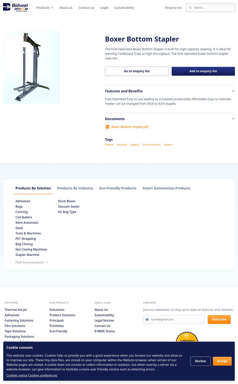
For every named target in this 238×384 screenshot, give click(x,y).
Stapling (134, 145)
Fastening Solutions (19, 321)
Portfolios (56, 327)
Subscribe (219, 320)
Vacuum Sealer (70, 207)
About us (65, 8)
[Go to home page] (15, 7)
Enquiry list (173, 8)
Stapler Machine (29, 255)
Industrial (122, 145)
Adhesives (24, 201)
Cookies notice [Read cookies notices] (16, 375)
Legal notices (104, 321)
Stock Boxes (68, 201)
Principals (56, 321)
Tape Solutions (15, 332)
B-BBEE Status (104, 332)
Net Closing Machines (33, 250)
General (109, 145)
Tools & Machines (151, 145)
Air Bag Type (68, 212)
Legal (104, 8)
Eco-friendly (58, 332)
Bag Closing (25, 244)
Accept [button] (222, 361)
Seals (21, 228)
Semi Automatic (28, 223)
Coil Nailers (25, 217)
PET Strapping (27, 239)
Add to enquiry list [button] (203, 71)
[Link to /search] (119, 262)
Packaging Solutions (19, 337)
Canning (23, 212)
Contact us (86, 8)
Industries (56, 311)
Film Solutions (15, 327)
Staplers (168, 145)
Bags (20, 207)
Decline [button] (199, 361)
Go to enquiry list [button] (137, 71)
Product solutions (62, 316)
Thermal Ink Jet (16, 311)
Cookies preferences (42, 375)
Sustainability (124, 8)
